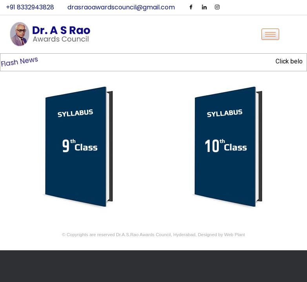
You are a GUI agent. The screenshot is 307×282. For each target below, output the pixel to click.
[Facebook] (191, 7)
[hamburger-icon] (270, 34)
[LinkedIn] (204, 7)
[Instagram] (217, 7)
